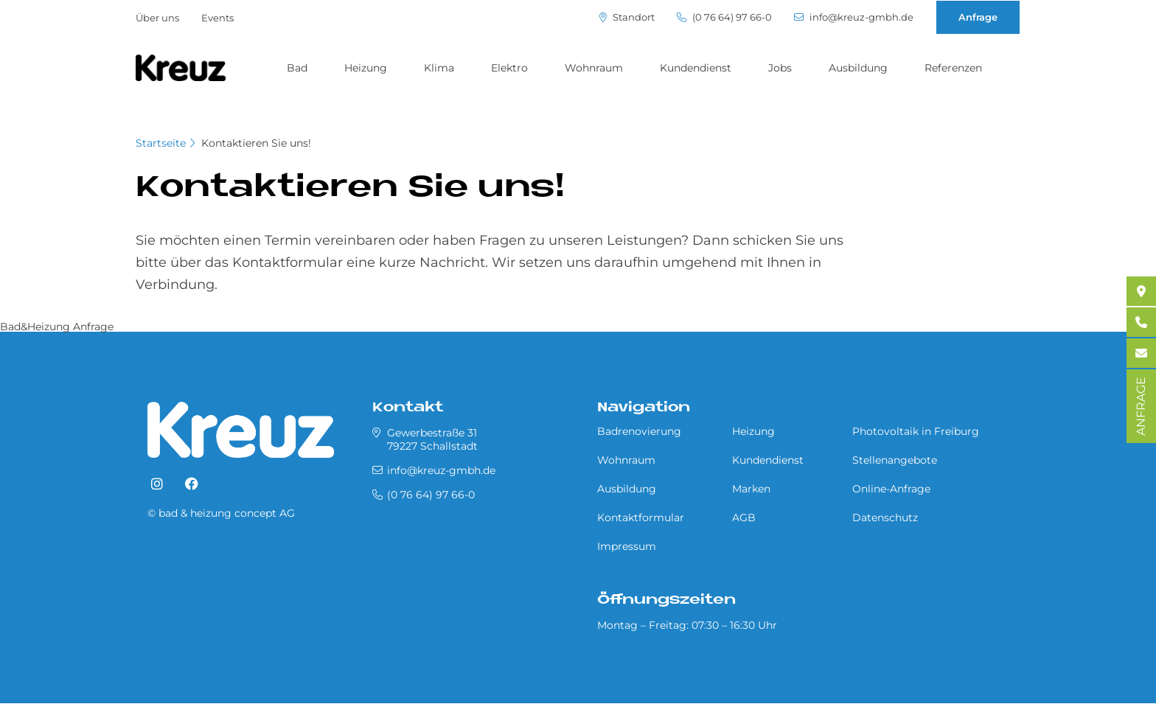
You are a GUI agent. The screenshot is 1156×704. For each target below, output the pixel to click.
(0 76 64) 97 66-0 (724, 17)
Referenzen (953, 67)
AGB (744, 517)
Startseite (161, 143)
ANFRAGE (1141, 406)
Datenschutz (885, 517)
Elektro (509, 67)
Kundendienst (695, 67)
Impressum (626, 546)
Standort (627, 17)
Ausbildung (858, 67)
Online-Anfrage (891, 488)
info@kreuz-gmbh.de (853, 17)
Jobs (780, 67)
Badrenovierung (639, 431)
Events (217, 18)
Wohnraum (594, 67)
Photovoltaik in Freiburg (915, 431)
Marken (751, 488)
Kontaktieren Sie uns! (256, 143)
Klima (439, 67)
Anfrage (977, 17)
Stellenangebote (894, 460)
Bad (297, 67)
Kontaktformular (640, 517)
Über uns (157, 18)
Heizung (365, 67)
